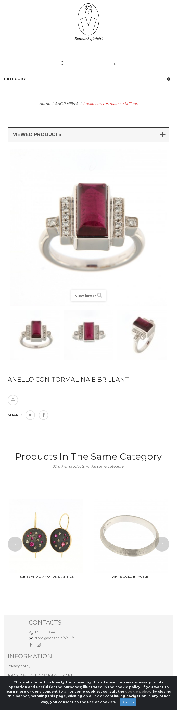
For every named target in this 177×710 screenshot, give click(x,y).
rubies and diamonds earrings (46, 576)
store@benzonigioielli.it (54, 638)
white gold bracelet (131, 576)
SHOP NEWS (66, 103)
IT (108, 64)
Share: (15, 415)
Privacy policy (19, 666)
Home (44, 103)
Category (15, 79)
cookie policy (137, 696)
